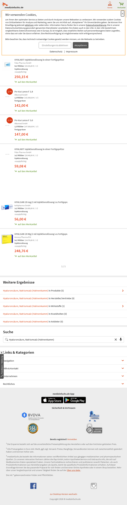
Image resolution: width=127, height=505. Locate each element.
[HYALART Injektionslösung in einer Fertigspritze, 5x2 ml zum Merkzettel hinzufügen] (69, 82)
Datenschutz (56, 51)
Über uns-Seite (74, 470)
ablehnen (29, 25)
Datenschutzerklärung (96, 25)
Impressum (72, 51)
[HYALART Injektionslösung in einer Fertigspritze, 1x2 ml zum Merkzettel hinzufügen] (69, 171)
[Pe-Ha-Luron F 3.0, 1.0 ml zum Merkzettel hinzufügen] (69, 139)
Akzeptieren (80, 45)
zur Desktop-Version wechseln (63, 494)
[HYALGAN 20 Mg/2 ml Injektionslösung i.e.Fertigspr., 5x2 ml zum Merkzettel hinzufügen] (69, 256)
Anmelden (72, 439)
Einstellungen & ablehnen (55, 45)
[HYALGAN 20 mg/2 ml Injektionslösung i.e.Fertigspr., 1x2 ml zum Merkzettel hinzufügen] (69, 224)
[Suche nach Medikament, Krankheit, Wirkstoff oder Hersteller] (60, 340)
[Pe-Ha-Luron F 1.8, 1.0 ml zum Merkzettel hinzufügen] (69, 110)
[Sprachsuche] (121, 339)
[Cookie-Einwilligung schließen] (122, 13)
